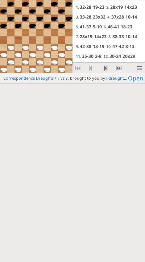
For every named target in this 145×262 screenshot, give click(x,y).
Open (135, 78)
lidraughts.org (120, 78)
